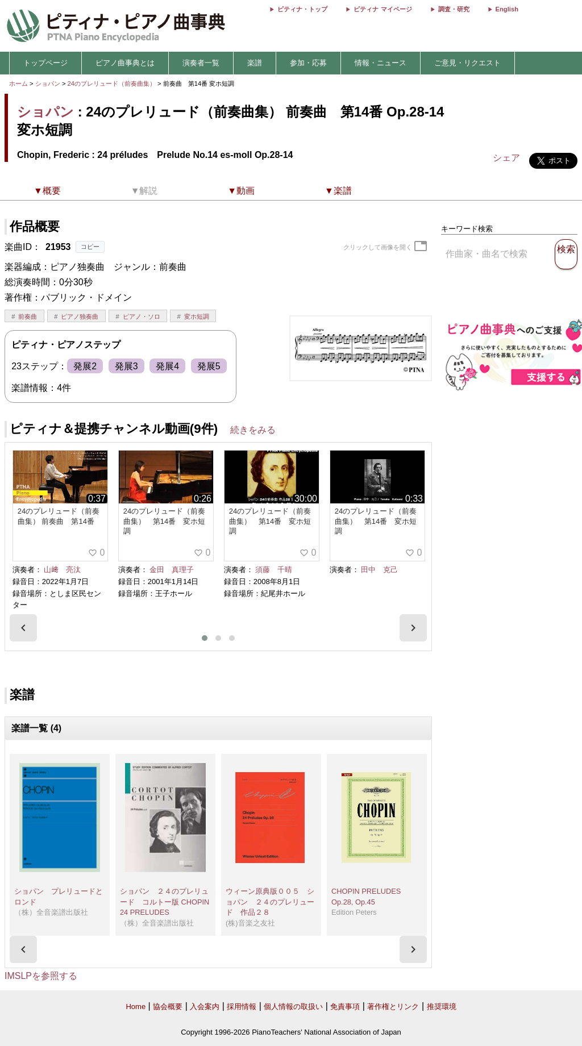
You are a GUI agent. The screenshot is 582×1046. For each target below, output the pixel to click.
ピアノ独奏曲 (79, 316)
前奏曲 (27, 316)
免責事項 (345, 1006)
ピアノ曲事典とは (125, 63)
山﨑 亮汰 (62, 569)
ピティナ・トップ (302, 9)
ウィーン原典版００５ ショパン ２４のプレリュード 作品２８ (270, 901)
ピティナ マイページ (382, 9)
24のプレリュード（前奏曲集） (113, 83)
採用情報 (241, 1006)
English (507, 9)
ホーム (18, 83)
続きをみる (253, 430)
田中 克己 (379, 569)
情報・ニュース (380, 63)
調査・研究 (453, 9)
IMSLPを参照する (41, 976)
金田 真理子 (171, 569)
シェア (506, 157)
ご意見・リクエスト (467, 63)
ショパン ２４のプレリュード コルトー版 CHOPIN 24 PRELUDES (164, 901)
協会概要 (167, 1006)
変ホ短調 (196, 316)
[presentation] (23, 627)
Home (136, 1006)
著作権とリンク (393, 1006)
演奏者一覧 (200, 63)
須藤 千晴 (273, 569)
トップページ (45, 63)
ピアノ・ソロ (141, 316)
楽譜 (254, 63)
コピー (90, 246)
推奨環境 (441, 1006)
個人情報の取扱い (293, 1006)
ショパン (47, 83)
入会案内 (204, 1006)
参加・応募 (308, 63)
